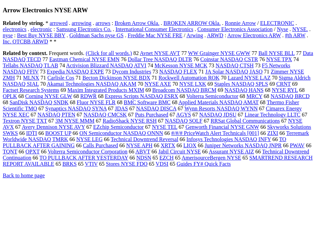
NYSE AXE (158, 84)
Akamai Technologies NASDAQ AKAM (91, 84)
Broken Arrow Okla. (137, 23)
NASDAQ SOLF (184, 121)
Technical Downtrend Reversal (144, 139)
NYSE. (300, 29)
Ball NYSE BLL (276, 53)
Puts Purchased (151, 115)
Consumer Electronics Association (235, 29)
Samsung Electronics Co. (83, 29)
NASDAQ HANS (243, 90)
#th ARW (295, 35)
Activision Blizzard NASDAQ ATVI (106, 65)
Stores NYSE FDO (127, 164)
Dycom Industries (131, 71)
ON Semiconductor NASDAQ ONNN (121, 133)
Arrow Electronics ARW (254, 35)
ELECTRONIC (277, 23)
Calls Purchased (100, 145)
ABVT (142, 151)
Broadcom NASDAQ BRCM (184, 90)
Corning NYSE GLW (48, 96)
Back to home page (24, 175)
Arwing (195, 35)
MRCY (254, 96)
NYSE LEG (89, 139)
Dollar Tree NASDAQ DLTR (160, 59)
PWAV (297, 145)
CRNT (283, 84)
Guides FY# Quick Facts (204, 164)
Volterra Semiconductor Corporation (87, 151)
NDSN (143, 158)
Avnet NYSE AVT (160, 53)
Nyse (282, 29)
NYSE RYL (285, 90)
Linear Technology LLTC (272, 115)
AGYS (183, 115)
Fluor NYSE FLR (96, 102)
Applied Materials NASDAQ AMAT (218, 102)
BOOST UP (58, 133)
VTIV (91, 164)
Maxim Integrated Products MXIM (105, 90)
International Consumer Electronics (154, 29)
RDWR (88, 96)
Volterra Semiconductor (212, 96)
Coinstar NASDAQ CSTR (229, 59)
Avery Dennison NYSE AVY (53, 127)
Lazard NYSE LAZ (249, 78)
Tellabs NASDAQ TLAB (30, 65)
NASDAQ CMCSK (105, 115)
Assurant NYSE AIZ (231, 151)
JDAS (121, 108)
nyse (8, 35)
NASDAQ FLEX (178, 71)
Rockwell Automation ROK (189, 78)
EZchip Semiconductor (118, 127)
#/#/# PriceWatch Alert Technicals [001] (215, 133)
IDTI (31, 133)
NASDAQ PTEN (56, 115)
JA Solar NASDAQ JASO (234, 71)
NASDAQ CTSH (235, 65)
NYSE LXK (192, 84)
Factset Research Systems (31, 90)
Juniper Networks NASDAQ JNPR (243, 145)
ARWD (215, 35)
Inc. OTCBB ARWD (25, 41)
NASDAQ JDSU (217, 115)
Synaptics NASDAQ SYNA (76, 108)
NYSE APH (139, 145)
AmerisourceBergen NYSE (211, 158)
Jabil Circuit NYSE (179, 151)
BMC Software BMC (147, 102)
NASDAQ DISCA (156, 108)
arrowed (58, 23)
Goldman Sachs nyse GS (96, 35)
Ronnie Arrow (240, 23)
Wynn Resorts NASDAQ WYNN (221, 108)
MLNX (31, 78)
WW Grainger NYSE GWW (219, 53)
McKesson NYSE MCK (180, 65)
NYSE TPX (279, 59)
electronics (14, 29)
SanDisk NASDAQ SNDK (39, 102)
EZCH (167, 158)
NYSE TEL (164, 127)
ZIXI (272, 133)
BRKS (70, 164)
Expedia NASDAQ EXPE (75, 71)
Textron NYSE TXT (25, 121)
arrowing (82, 23)
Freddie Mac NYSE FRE (155, 35)
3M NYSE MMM (75, 121)
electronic (41, 29)
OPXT (32, 151)
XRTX (168, 145)
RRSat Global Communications (245, 121)
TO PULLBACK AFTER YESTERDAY (83, 158)
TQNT (10, 151)
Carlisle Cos (60, 78)
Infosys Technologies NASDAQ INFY (229, 139)
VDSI (162, 164)
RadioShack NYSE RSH (130, 121)
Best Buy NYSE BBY (41, 35)
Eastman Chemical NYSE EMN (84, 59)
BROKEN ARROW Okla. (192, 23)
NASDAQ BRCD (290, 96)
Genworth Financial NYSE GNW (222, 127)
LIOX (189, 145)
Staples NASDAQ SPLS (241, 84)
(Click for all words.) (109, 53)
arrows (103, 23)
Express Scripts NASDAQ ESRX (141, 96)
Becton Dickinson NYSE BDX (116, 78)
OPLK (10, 96)
